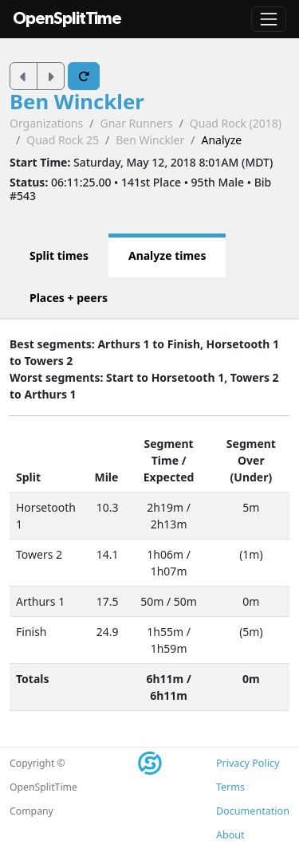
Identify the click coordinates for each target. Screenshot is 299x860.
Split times (59, 255)
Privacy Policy (247, 763)
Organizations (46, 123)
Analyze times (167, 255)
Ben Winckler (77, 102)
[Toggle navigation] (268, 19)
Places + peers (69, 297)
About (230, 835)
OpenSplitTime (67, 18)
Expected (169, 477)
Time (165, 460)
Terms (230, 787)
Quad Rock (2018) (235, 123)
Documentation (252, 811)
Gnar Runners (136, 123)
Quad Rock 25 (62, 139)
